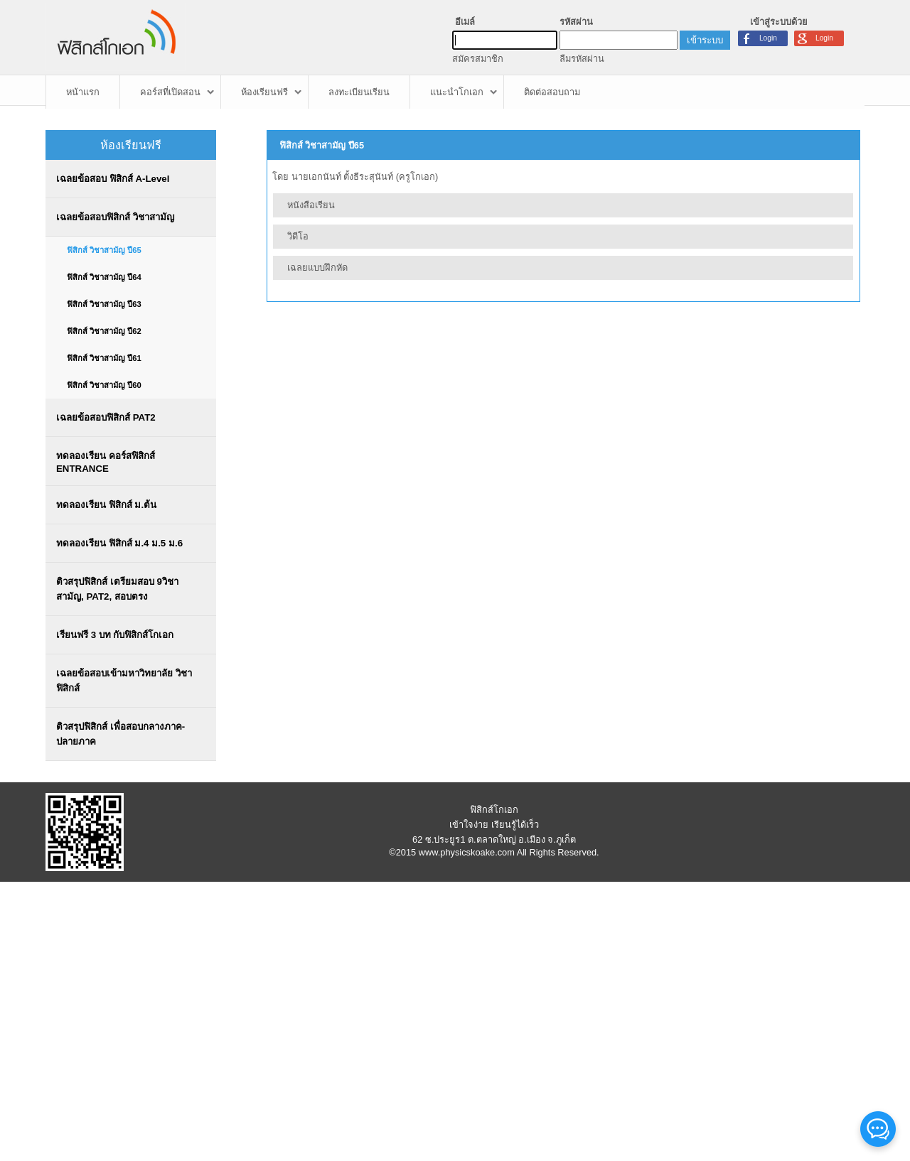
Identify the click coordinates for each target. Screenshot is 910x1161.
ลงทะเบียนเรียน (359, 92)
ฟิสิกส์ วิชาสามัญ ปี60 (104, 385)
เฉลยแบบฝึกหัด (317, 267)
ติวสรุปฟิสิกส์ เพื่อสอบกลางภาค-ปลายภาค (120, 734)
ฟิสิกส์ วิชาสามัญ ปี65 (104, 250)
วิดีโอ (298, 236)
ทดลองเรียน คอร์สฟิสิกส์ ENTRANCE (105, 462)
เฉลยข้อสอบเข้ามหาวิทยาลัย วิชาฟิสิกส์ (124, 680)
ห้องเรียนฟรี (264, 92)
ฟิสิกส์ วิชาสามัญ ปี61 (104, 358)
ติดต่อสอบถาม (552, 92)
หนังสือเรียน (311, 205)
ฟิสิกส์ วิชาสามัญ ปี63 (104, 304)
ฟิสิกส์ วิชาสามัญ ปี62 (104, 331)
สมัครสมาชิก (477, 58)
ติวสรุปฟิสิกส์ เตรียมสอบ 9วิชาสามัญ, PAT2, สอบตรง (117, 589)
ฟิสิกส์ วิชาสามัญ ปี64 (104, 277)
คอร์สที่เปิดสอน (170, 92)
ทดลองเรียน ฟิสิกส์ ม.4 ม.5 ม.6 (119, 543)
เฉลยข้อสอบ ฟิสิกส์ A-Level (112, 178)
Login (824, 38)
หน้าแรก (83, 92)
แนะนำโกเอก (456, 92)
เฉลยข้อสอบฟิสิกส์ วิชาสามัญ (115, 217)
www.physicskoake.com (467, 852)
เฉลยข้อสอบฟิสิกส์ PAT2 (106, 417)
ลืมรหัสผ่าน (582, 58)
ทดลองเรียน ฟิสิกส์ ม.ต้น (106, 505)
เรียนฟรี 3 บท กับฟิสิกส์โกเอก (114, 635)
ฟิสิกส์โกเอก (494, 809)
